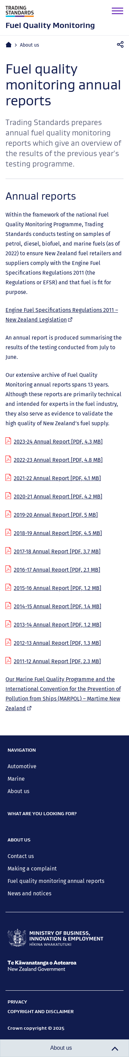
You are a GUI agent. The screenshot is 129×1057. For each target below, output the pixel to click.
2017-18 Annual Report (57, 551)
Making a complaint (32, 868)
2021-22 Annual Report (57, 478)
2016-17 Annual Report (57, 569)
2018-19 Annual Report (58, 533)
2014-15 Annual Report (57, 606)
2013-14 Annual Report (57, 624)
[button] (117, 10)
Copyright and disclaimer (41, 1011)
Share (122, 44)
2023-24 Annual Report (58, 441)
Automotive (22, 766)
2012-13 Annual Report (57, 643)
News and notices (29, 893)
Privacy (17, 1002)
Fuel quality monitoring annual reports (56, 881)
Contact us (21, 856)
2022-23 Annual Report (58, 460)
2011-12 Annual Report (57, 661)
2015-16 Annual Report (57, 588)
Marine (16, 778)
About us (29, 45)
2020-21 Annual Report (58, 496)
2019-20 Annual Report (56, 515)
